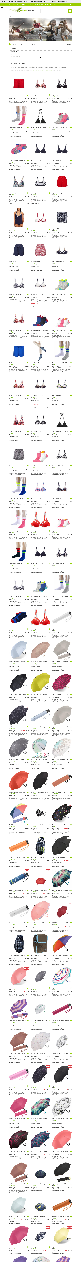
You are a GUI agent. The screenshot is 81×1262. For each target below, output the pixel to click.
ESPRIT (13, 230)
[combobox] (49, 11)
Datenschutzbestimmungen (58, 1)
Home (10, 16)
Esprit (12, 96)
